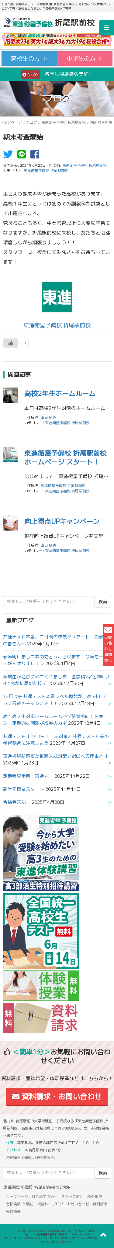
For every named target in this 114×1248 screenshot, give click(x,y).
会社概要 (13, 1211)
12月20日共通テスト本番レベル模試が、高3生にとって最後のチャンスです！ (55, 699)
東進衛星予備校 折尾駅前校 (63, 122)
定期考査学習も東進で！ (28, 776)
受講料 (42, 1203)
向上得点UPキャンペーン (62, 521)
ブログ (31, 122)
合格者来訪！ (16, 802)
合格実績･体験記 (19, 1203)
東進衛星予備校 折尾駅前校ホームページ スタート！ (65, 457)
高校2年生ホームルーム (59, 393)
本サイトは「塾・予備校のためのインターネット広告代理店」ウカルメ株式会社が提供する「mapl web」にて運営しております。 (57, 1239)
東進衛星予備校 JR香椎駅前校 (30, 1157)
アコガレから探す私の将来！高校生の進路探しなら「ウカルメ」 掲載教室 (57, 1231)
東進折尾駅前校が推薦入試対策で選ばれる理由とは (55, 756)
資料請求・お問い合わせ (57, 1096)
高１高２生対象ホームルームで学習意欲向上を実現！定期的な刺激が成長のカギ (53, 719)
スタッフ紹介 (72, 1196)
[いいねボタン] (10, 343)
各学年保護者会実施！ (57, 74)
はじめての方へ (44, 1196)
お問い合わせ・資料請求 (87, 1203)
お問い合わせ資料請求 (108, 644)
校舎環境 (94, 1196)
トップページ (11, 122)
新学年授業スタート (23, 789)
